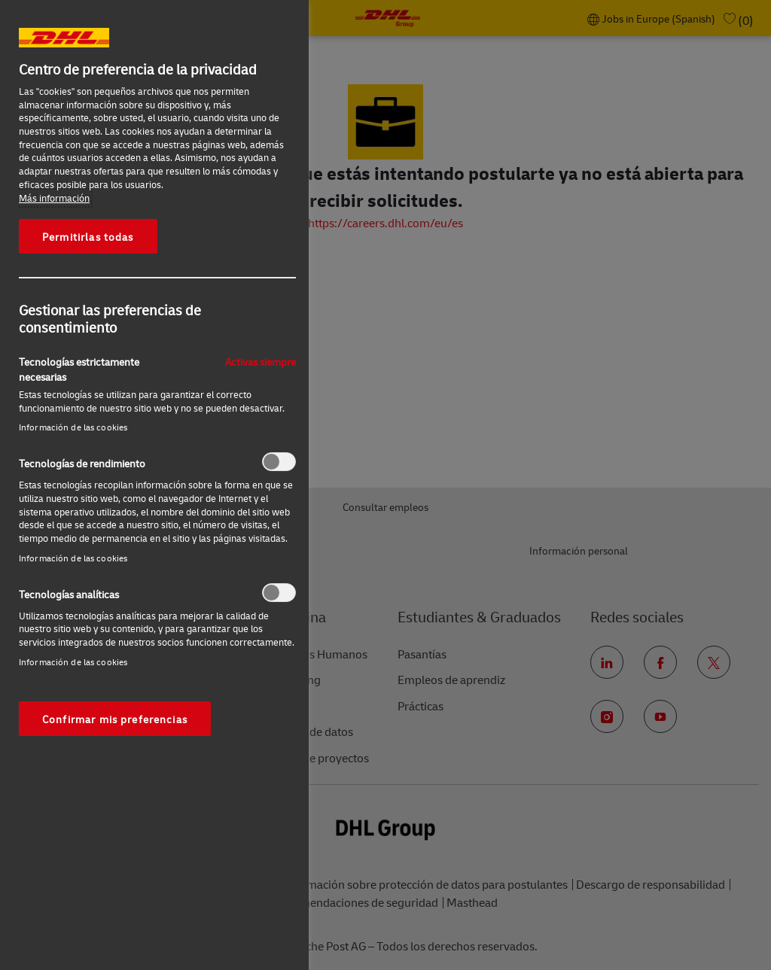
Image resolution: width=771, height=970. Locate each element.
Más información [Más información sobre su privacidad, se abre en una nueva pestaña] (54, 198)
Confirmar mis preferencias (114, 718)
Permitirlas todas (88, 236)
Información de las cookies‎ (73, 427)
